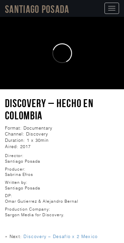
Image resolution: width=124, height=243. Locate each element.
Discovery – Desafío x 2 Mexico (60, 236)
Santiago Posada (37, 9)
